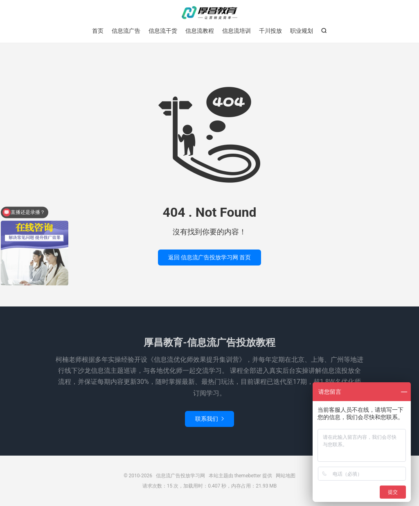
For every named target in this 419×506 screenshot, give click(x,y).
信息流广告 (126, 30)
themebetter (247, 476)
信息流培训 (236, 30)
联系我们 (209, 418)
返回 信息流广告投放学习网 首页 (209, 257)
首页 (98, 30)
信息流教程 (199, 30)
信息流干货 (163, 30)
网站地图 (285, 476)
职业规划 (301, 30)
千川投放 (270, 30)
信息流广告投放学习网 (209, 12)
